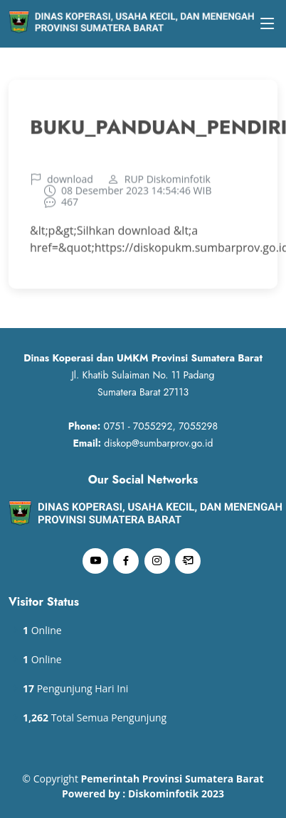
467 (69, 205)
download (70, 182)
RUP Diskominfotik (168, 182)
